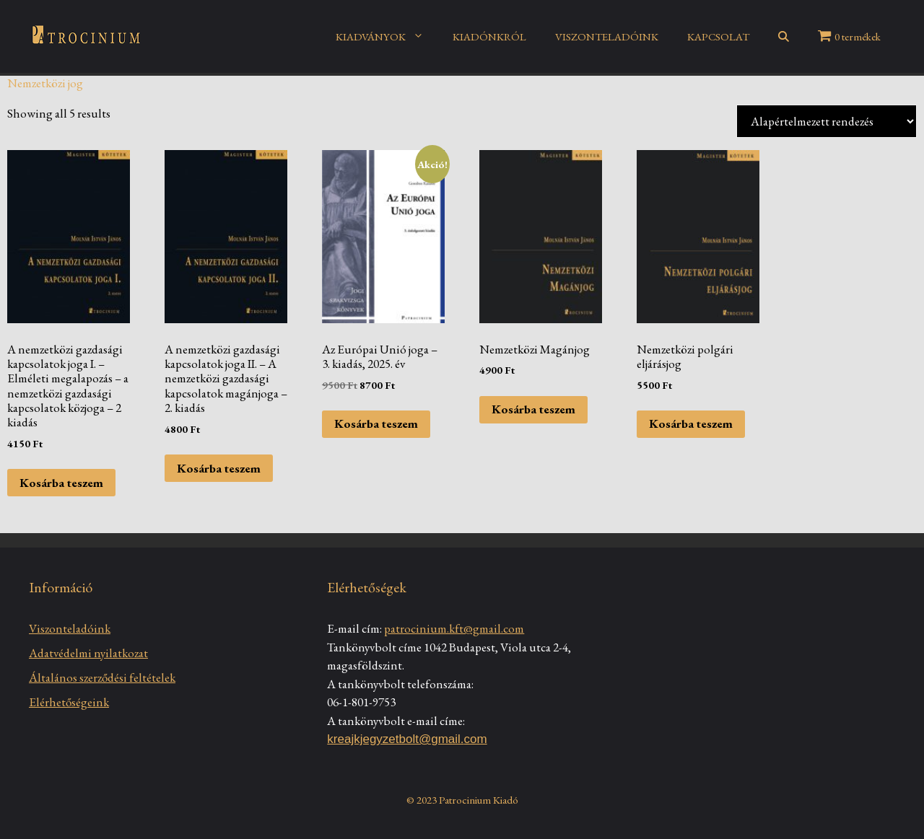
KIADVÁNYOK (387, 36)
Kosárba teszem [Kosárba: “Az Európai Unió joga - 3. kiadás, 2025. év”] (376, 423)
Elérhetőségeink (69, 702)
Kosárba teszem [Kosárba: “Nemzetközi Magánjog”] (533, 409)
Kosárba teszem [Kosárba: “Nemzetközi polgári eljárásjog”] (691, 423)
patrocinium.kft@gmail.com (454, 628)
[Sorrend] (826, 121)
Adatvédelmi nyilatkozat (88, 653)
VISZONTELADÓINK (606, 36)
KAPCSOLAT (718, 36)
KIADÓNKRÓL (489, 36)
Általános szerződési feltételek (102, 677)
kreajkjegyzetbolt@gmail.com (407, 739)
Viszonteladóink (69, 628)
